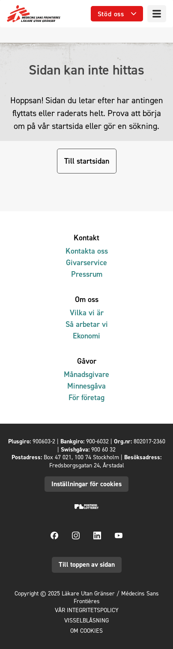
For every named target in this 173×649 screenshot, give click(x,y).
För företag (86, 397)
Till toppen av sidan (87, 564)
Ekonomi (86, 336)
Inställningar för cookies (86, 483)
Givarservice (86, 262)
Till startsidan (86, 161)
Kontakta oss (87, 251)
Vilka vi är (87, 312)
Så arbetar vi (87, 324)
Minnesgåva (86, 386)
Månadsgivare (86, 374)
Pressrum (86, 274)
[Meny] (156, 13)
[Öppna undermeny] (117, 14)
